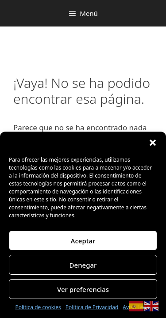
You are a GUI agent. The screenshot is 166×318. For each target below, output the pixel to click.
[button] (152, 142)
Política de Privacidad (92, 307)
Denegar (83, 265)
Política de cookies (38, 307)
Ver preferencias (83, 289)
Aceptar (83, 240)
